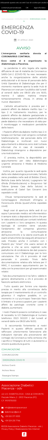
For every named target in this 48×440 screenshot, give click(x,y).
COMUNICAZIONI (21, 19)
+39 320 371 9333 (12, 416)
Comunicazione (7, 19)
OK (27, 8)
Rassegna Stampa (10, 376)
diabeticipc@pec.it (13, 412)
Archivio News (8, 370)
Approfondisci (40, 8)
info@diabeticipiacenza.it (16, 407)
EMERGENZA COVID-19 (14, 360)
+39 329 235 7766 (12, 420)
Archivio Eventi (8, 365)
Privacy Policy (7, 429)
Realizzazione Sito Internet (27, 429)
